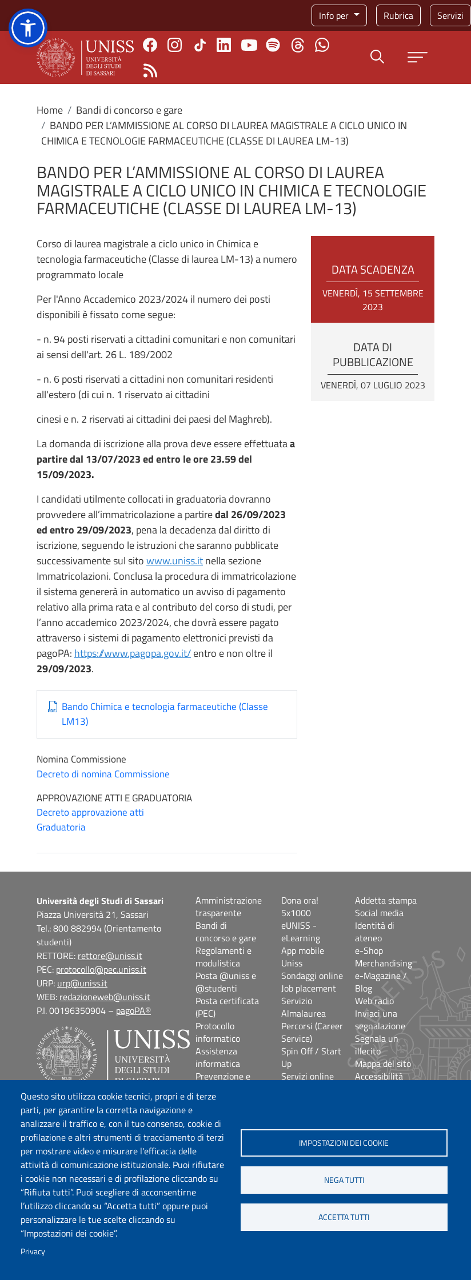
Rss (150, 70)
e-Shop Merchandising (383, 956)
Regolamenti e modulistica (223, 956)
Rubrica (398, 15)
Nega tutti (344, 1180)
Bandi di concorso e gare (129, 110)
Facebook (150, 45)
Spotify (273, 45)
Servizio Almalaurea (303, 1007)
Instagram (174, 45)
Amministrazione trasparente (228, 906)
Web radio (374, 1000)
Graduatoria (61, 827)
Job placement (308, 988)
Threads (297, 45)
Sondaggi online (312, 975)
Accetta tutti (343, 1217)
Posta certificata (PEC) (227, 1007)
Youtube (249, 45)
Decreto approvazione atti (90, 812)
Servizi (450, 15)
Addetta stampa (386, 900)
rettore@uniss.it (110, 955)
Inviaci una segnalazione (380, 1019)
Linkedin (224, 45)
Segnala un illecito (376, 1044)
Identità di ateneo (374, 931)
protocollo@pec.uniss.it (101, 969)
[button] (28, 28)
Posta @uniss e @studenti (225, 981)
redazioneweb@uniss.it (104, 997)
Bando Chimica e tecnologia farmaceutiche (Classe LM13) (165, 714)
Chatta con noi (322, 45)
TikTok (200, 45)
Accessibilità (379, 1076)
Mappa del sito (383, 1063)
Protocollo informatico (217, 1032)
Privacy (33, 1251)
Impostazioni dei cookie (344, 1143)
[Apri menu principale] (417, 57)
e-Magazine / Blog (381, 981)
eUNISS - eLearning (300, 931)
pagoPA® (133, 1010)
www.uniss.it (174, 560)
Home (50, 110)
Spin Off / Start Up (311, 1057)
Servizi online (307, 1076)
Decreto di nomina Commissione (103, 774)
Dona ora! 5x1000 (299, 906)
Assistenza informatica (217, 1057)
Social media (379, 912)
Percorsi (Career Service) (312, 1032)
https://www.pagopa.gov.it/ (132, 653)
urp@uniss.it (82, 983)
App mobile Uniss (302, 956)
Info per (335, 15)
